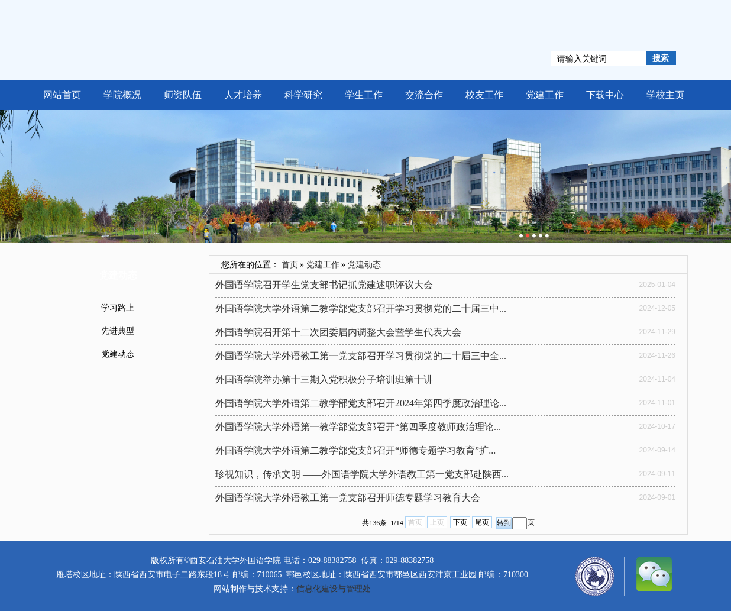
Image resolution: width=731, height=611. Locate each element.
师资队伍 (183, 95)
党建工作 (545, 95)
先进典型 (117, 330)
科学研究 (303, 95)
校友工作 (484, 95)
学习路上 (117, 307)
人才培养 (243, 95)
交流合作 (424, 95)
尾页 (482, 522)
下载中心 (605, 95)
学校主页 (665, 95)
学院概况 (122, 95)
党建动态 (117, 354)
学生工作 (364, 95)
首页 (290, 264)
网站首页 (62, 95)
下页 (460, 522)
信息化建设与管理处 (333, 588)
